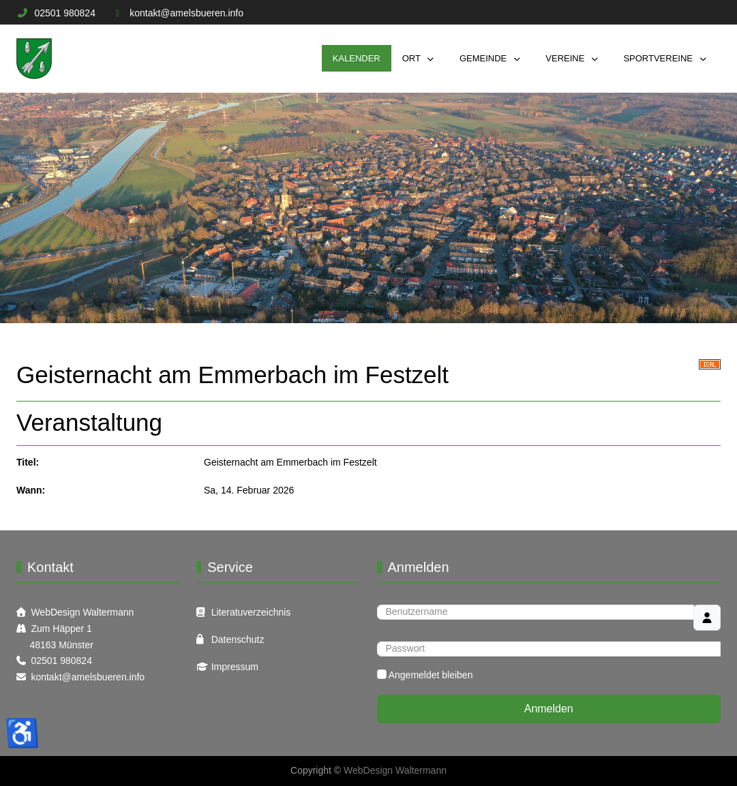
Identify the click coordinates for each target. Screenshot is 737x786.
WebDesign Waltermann (82, 612)
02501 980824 (64, 12)
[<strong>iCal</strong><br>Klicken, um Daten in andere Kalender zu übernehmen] (710, 363)
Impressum (234, 666)
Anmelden (548, 708)
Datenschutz (238, 639)
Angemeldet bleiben (431, 674)
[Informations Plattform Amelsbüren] (34, 58)
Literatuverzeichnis (251, 612)
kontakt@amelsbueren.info (186, 12)
